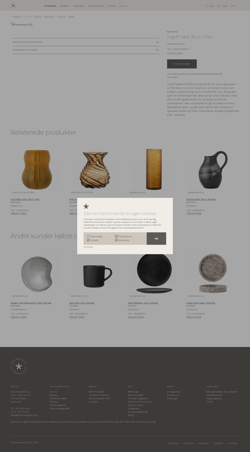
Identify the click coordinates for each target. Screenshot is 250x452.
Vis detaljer (89, 246)
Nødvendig (96, 236)
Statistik (94, 240)
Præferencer (125, 236)
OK (156, 238)
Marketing (123, 240)
